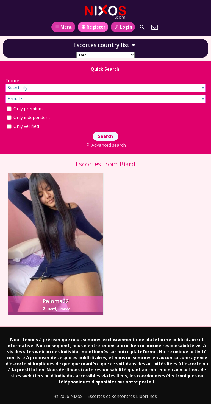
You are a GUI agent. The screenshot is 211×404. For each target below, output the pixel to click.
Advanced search (105, 145)
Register (93, 27)
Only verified (23, 126)
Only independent (28, 117)
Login (122, 27)
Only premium (25, 109)
